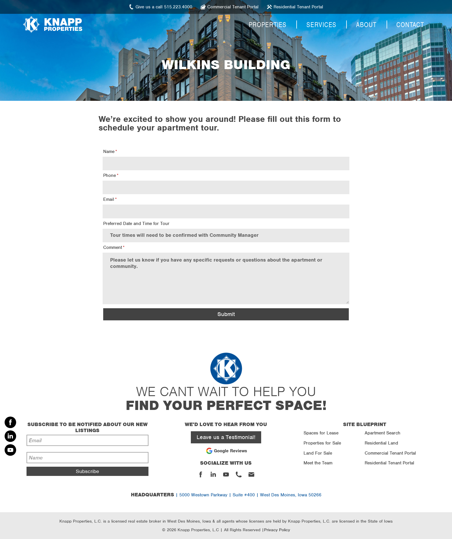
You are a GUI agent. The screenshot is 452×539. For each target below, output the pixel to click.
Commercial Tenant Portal (390, 453)
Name (108, 151)
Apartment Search (382, 433)
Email (108, 199)
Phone (109, 175)
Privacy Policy (277, 529)
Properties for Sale (322, 443)
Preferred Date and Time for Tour (136, 223)
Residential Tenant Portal (389, 463)
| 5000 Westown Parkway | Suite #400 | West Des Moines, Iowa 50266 (226, 495)
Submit (226, 314)
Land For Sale (318, 453)
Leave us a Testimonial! (226, 437)
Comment (112, 247)
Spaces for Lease (321, 433)
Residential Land (381, 443)
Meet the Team (318, 463)
